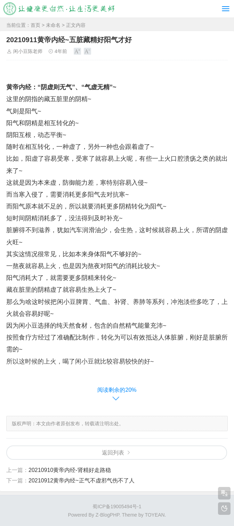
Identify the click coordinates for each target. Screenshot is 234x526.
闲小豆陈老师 (27, 51)
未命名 (53, 25)
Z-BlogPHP (107, 515)
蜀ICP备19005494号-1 (116, 506)
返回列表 (113, 453)
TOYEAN (154, 515)
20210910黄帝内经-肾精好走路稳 (70, 470)
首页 (35, 25)
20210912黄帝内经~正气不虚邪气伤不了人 (82, 480)
